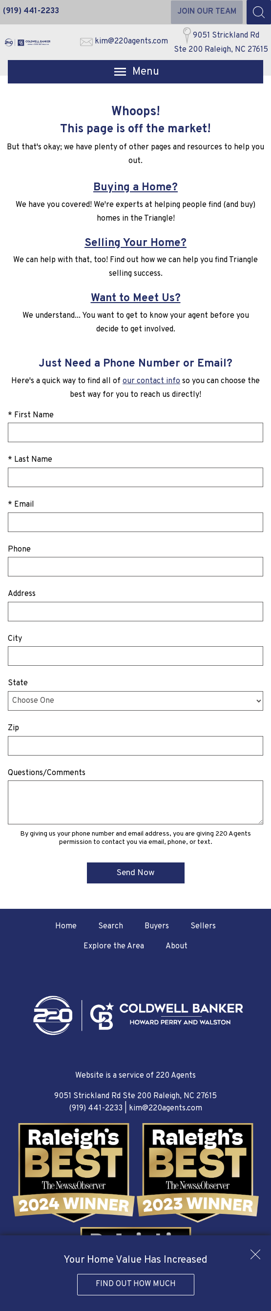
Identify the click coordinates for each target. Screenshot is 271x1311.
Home (66, 926)
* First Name (31, 415)
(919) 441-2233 (96, 1108)
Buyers (157, 926)
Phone (19, 549)
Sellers (203, 926)
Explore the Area (113, 946)
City (15, 639)
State (18, 683)
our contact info (151, 381)
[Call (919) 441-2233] (31, 12)
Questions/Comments (46, 773)
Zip (13, 728)
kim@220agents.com (165, 1108)
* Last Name (30, 460)
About (177, 946)
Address (22, 594)
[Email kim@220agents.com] (124, 42)
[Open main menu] (135, 71)
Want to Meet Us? (136, 298)
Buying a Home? (135, 188)
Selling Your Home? (135, 243)
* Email (21, 505)
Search (110, 926)
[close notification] (255, 1251)
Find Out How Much (136, 1284)
